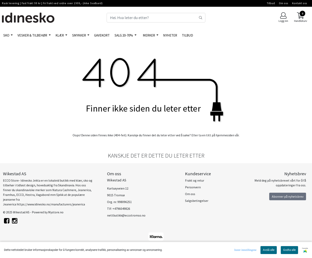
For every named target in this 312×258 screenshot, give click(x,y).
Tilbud (271, 3)
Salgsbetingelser (196, 201)
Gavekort (102, 35)
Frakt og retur (194, 180)
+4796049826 (121, 209)
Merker (149, 35)
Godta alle (289, 249)
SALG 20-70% (124, 35)
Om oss (283, 3)
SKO (6, 35)
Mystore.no (55, 212)
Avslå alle (268, 249)
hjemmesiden (225, 135)
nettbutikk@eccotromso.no (126, 215)
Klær (60, 35)
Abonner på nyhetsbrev (287, 196)
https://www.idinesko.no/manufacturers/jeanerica (51, 204)
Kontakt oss (299, 3)
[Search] (156, 17)
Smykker (79, 35)
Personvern (193, 187)
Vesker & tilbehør (33, 35)
